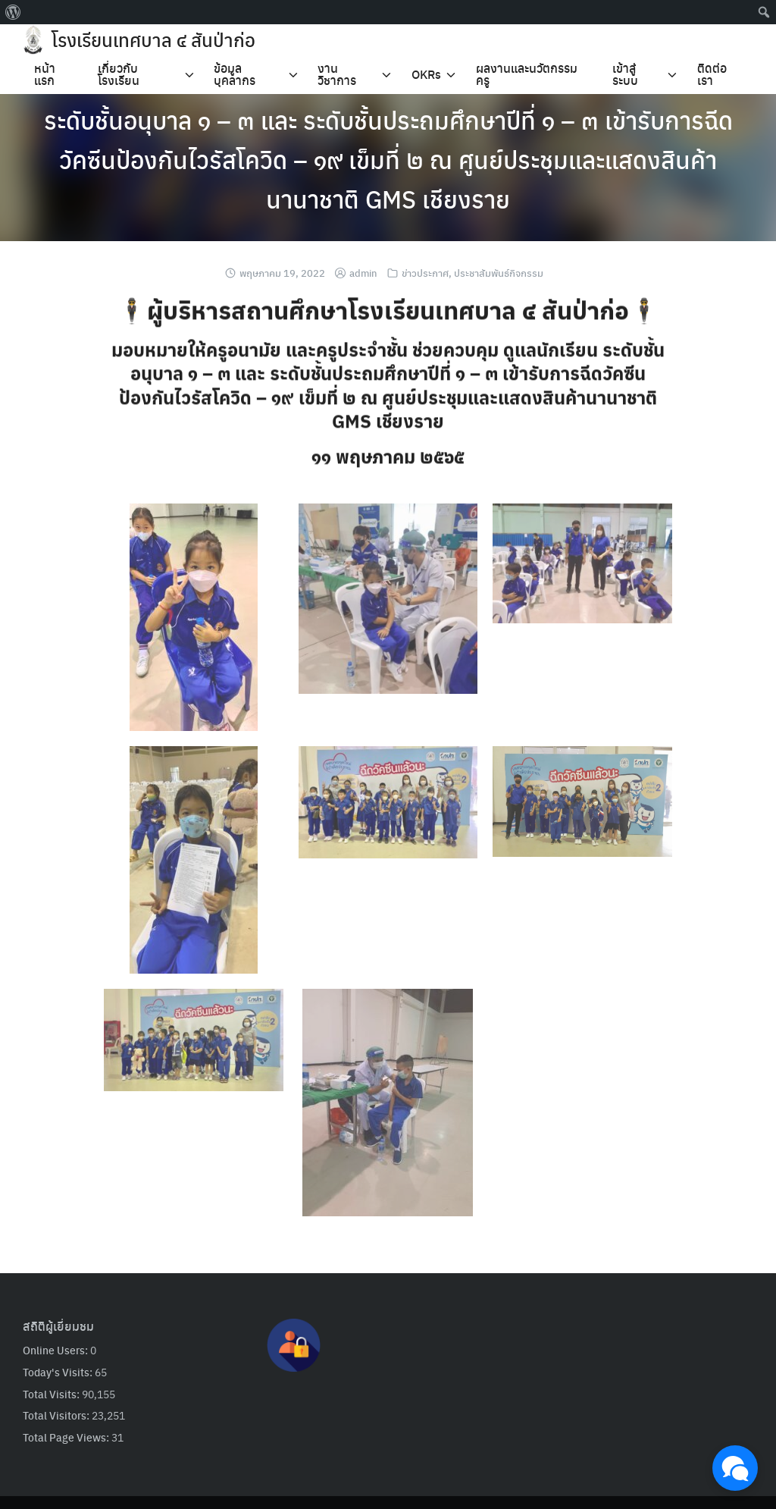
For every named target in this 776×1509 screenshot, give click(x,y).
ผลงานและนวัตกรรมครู (526, 74)
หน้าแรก (44, 74)
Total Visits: (52, 1393)
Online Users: (56, 1349)
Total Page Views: (67, 1437)
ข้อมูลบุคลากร (234, 74)
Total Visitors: (57, 1415)
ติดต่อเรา (712, 74)
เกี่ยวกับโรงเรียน (118, 74)
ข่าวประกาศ (425, 272)
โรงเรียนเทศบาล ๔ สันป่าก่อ (153, 39)
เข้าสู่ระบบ (625, 74)
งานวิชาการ (337, 74)
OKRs (426, 74)
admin (363, 272)
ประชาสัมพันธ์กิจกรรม (498, 272)
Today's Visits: (59, 1371)
